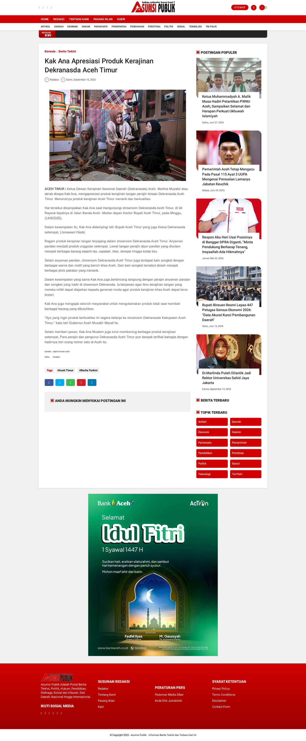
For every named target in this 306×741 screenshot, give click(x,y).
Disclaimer (219, 701)
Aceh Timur (66, 370)
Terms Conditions (223, 694)
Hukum (86, 26)
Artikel (45, 26)
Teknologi (195, 26)
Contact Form (221, 707)
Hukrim (236, 432)
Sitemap (240, 7)
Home (45, 19)
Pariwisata (101, 26)
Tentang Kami (79, 19)
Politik (168, 26)
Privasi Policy (221, 688)
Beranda (50, 51)
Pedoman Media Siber (169, 694)
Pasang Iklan (103, 19)
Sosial (181, 26)
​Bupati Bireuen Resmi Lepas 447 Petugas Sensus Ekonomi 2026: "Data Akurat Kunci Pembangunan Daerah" (228, 312)
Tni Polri (211, 26)
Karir (121, 19)
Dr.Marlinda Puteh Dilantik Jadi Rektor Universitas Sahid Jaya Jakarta (226, 378)
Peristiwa (154, 26)
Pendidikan (137, 26)
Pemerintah (119, 26)
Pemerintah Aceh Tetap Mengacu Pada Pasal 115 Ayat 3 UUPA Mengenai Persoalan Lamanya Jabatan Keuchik (228, 176)
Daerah (58, 26)
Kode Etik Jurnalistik (168, 701)
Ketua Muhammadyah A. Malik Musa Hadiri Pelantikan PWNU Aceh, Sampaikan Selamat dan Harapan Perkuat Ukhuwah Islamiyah (226, 106)
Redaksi (58, 19)
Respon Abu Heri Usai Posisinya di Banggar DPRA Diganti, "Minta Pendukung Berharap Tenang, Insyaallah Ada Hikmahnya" (227, 244)
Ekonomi (72, 26)
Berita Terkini (67, 51)
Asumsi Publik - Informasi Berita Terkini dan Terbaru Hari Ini (163, 735)
